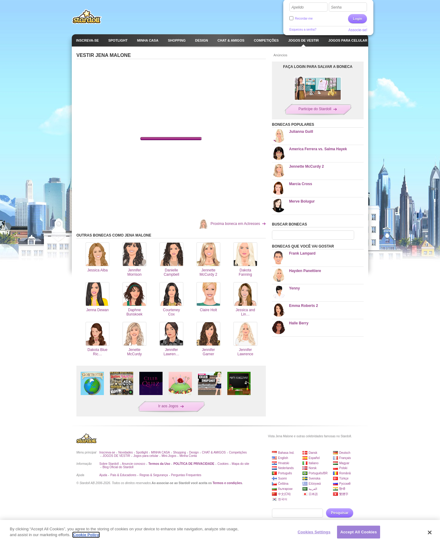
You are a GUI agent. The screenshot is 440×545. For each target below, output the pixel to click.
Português (285, 473)
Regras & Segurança (154, 475)
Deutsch (344, 452)
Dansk (313, 452)
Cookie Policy (86, 534)
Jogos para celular (145, 455)
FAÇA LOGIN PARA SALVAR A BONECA (318, 67)
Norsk (313, 468)
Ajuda (103, 475)
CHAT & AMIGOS (214, 452)
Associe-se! (357, 30)
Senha (336, 7)
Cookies (223, 463)
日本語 (313, 494)
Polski (343, 468)
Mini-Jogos (169, 455)
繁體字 (343, 494)
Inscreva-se (107, 452)
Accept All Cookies (358, 532)
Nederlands (286, 468)
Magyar (344, 463)
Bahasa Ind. (286, 452)
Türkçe (344, 478)
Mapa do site (240, 463)
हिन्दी (342, 489)
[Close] (430, 532)
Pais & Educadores (123, 475)
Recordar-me (304, 18)
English (283, 458)
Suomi (282, 478)
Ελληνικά (315, 483)
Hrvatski (283, 463)
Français (345, 458)
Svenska (314, 478)
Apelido (298, 7)
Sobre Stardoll (109, 463)
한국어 (282, 499)
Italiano (313, 463)
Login (357, 19)
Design (194, 452)
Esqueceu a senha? (302, 29)
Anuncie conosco (133, 463)
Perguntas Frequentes (186, 475)
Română (345, 473)
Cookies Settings (314, 532)
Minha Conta (188, 455)
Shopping (179, 452)
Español (314, 458)
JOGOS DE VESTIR (116, 455)
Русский (344, 483)
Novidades (125, 452)
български (285, 489)
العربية (313, 489)
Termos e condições (227, 483)
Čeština (283, 483)
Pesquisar (339, 513)
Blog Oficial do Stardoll (117, 467)
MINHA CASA (160, 452)
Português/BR (318, 473)
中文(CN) (284, 494)
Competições (238, 452)
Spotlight (142, 452)
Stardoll (87, 16)
